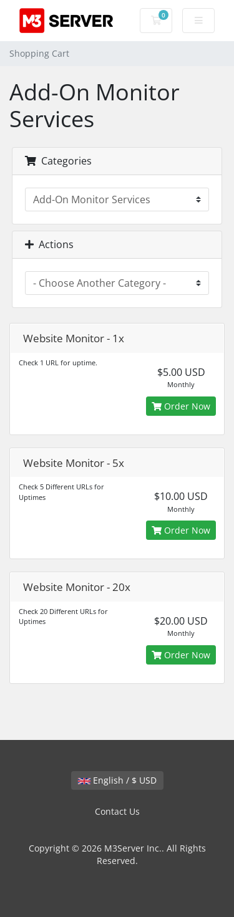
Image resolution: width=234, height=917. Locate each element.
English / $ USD (117, 780)
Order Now (181, 406)
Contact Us (117, 811)
